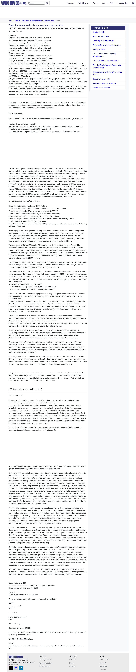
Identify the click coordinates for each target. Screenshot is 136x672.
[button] (11, 668)
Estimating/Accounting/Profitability (32, 20)
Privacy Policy (44, 666)
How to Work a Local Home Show (105, 61)
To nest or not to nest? (101, 79)
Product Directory (84, 3)
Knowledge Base (123, 3)
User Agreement (45, 660)
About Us (103, 663)
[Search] (36, 3)
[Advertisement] (68, 12)
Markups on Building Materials (104, 83)
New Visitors (104, 660)
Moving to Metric (99, 49)
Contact (72, 666)
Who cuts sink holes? (101, 36)
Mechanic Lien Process (101, 88)
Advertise (103, 666)
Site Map (72, 660)
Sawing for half (98, 32)
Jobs (104, 3)
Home (10, 20)
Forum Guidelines (45, 663)
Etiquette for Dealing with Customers (107, 45)
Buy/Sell (111, 3)
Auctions (103, 670)
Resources (70, 3)
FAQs (71, 663)
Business (17, 20)
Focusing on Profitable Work (103, 41)
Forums (96, 3)
